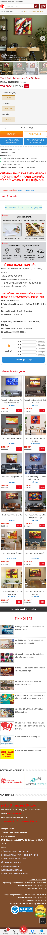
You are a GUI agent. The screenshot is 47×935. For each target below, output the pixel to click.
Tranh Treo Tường (9, 190)
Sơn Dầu (8, 109)
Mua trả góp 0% (11, 141)
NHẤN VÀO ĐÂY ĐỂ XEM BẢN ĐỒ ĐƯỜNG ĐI (22, 283)
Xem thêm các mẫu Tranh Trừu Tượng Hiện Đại (23, 208)
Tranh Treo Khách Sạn (26, 190)
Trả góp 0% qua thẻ (35, 141)
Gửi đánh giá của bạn (23, 360)
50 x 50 (8, 98)
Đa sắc (8, 119)
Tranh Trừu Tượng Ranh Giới (12, 477)
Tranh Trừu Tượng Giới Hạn (12, 438)
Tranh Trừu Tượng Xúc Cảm (35, 553)
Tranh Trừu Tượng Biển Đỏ (12, 515)
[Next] (42, 38)
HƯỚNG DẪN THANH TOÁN (15, 286)
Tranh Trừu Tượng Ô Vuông (12, 553)
